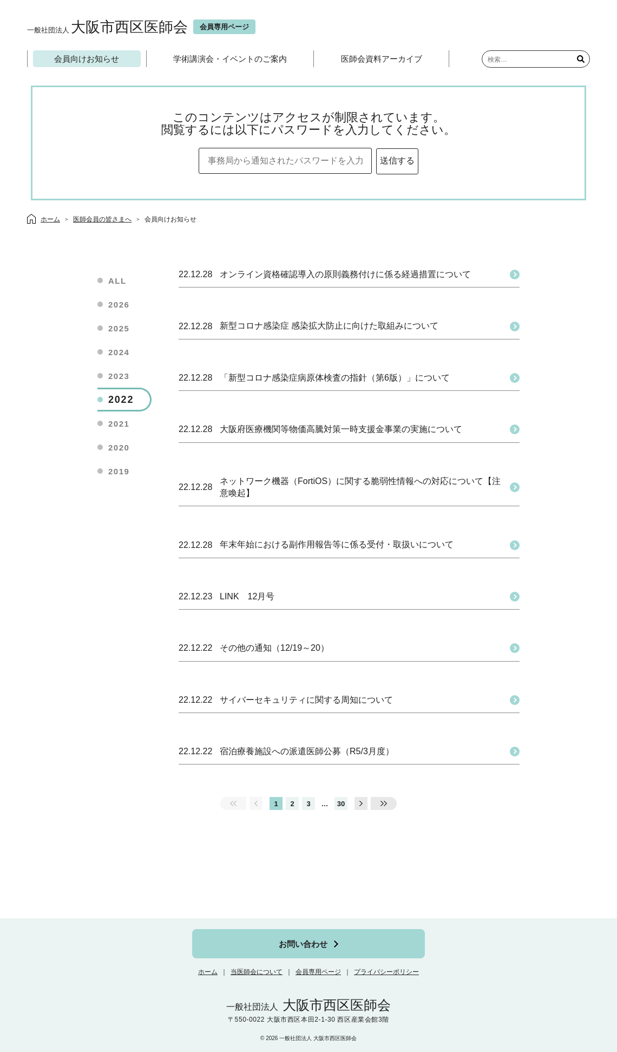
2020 (118, 447)
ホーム (208, 972)
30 (341, 804)
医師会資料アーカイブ (381, 58)
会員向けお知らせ (86, 58)
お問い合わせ (303, 944)
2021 (118, 423)
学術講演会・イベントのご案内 (230, 58)
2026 (118, 304)
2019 (118, 471)
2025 (118, 328)
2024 (118, 352)
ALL (117, 280)
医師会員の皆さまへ (102, 219)
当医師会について (257, 972)
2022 (121, 399)
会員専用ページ (318, 972)
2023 (118, 376)
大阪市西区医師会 (107, 26)
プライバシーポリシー (386, 972)
